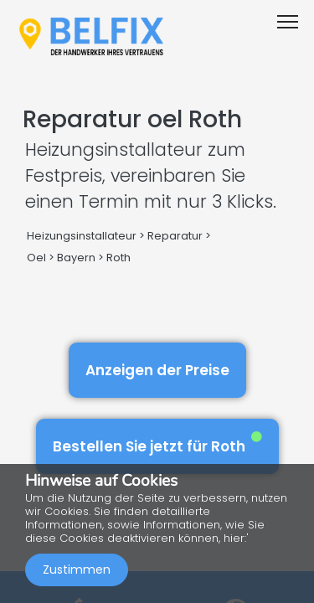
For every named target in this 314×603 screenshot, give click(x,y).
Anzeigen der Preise (157, 370)
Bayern (76, 257)
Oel (36, 257)
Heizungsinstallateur (81, 236)
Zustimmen (77, 569)
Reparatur (175, 236)
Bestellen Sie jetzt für (157, 443)
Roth (118, 257)
